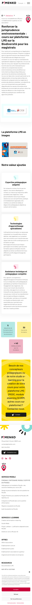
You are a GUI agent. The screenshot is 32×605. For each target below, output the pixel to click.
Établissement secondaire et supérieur (13, 552)
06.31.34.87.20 (6, 447)
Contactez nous (10, 452)
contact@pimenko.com (8, 444)
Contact (16, 415)
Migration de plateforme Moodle (11, 506)
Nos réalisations (8, 569)
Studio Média (5, 523)
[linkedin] (6, 459)
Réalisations (9, 15)
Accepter (16, 589)
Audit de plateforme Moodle (10, 509)
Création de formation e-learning (11, 520)
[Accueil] (9, 3)
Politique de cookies (11, 602)
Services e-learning (10, 517)
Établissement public (8, 548)
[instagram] (2, 459)
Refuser (16, 594)
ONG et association (7, 542)
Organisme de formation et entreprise (13, 555)
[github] (10, 459)
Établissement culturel (8, 545)
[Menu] (28, 3)
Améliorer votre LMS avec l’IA (10, 531)
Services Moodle (9, 477)
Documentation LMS (7, 565)
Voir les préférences (16, 599)
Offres (5, 540)
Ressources (7, 563)
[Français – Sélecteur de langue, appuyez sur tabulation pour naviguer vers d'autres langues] (21, 3)
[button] (29, 572)
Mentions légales (20, 602)
